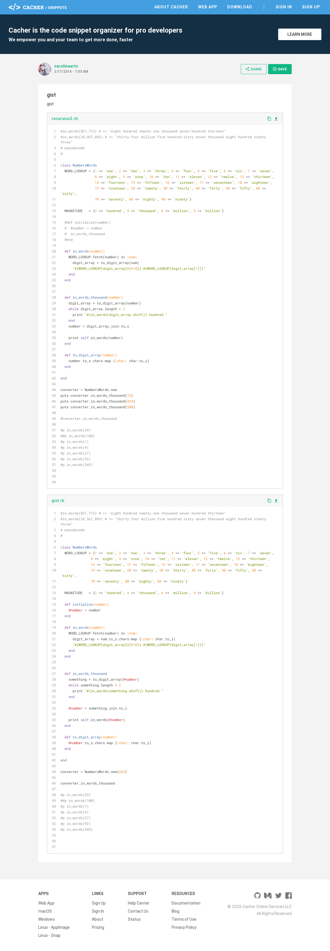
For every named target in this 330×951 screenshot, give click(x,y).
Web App (207, 7)
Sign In (284, 7)
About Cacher (171, 7)
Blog (175, 911)
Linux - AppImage (54, 927)
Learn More (299, 34)
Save (279, 69)
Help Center (138, 903)
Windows (46, 919)
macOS (45, 911)
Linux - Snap (49, 935)
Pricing (98, 927)
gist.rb (58, 500)
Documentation (186, 903)
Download (239, 7)
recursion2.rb (65, 118)
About (97, 919)
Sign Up (311, 7)
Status (134, 919)
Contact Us (138, 911)
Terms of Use (184, 919)
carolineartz (66, 66)
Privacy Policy (184, 927)
